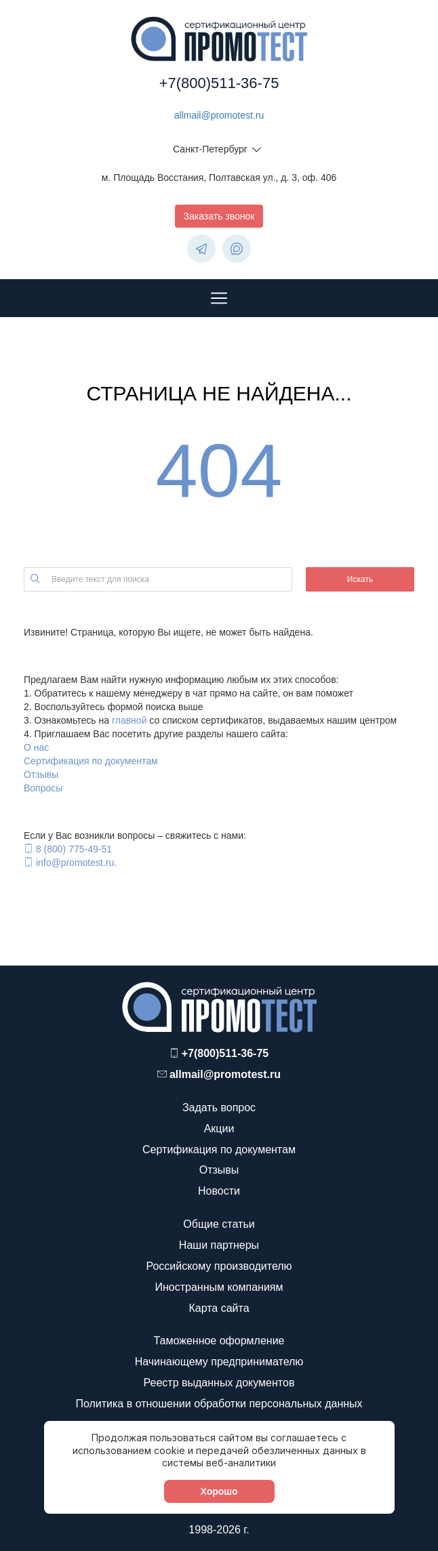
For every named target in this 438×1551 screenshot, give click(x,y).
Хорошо (218, 1491)
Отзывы (41, 774)
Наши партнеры (219, 1245)
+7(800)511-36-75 (219, 83)
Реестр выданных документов (219, 1382)
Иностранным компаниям (219, 1287)
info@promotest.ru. (76, 862)
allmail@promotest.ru (219, 115)
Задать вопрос (219, 1107)
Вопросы (43, 788)
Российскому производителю (219, 1266)
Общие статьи (218, 1224)
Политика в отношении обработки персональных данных (218, 1403)
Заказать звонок (219, 216)
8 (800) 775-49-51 (74, 849)
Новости (219, 1191)
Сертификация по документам (91, 761)
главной (129, 720)
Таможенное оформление (219, 1340)
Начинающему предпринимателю (219, 1361)
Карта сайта (218, 1308)
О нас (36, 747)
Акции (219, 1128)
